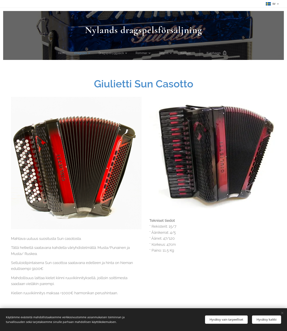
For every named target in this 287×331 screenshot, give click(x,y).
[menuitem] (62, 53)
